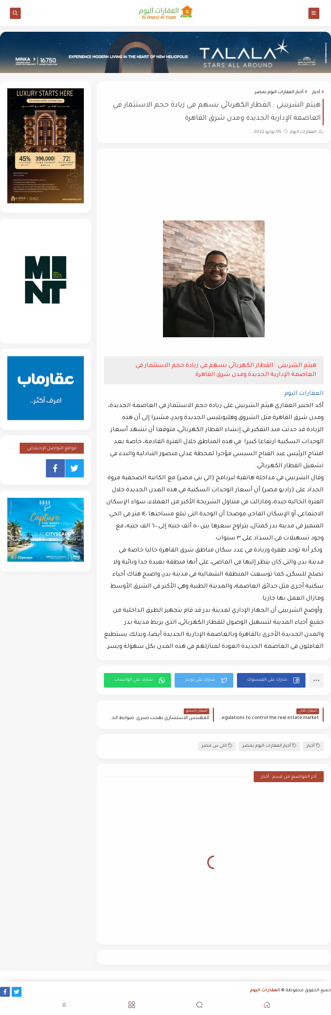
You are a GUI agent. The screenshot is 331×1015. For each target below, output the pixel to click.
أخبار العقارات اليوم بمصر (279, 92)
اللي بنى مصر (217, 745)
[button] (271, 680)
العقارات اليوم (265, 990)
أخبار (316, 92)
